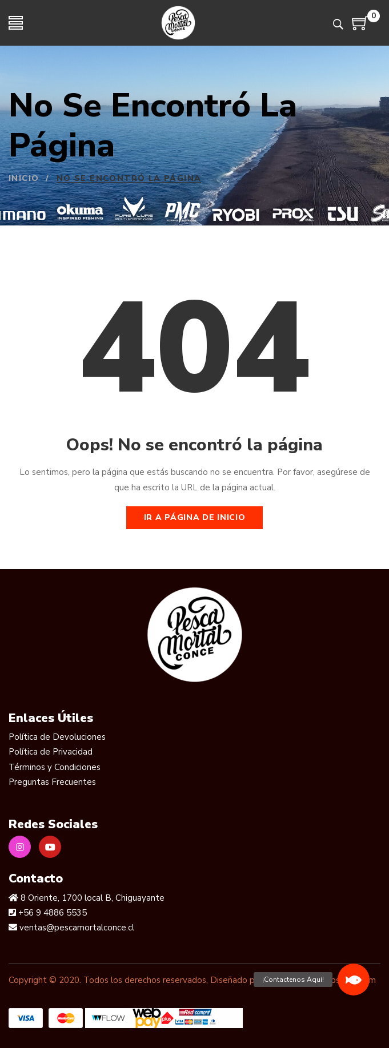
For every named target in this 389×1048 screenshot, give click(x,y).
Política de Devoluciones (57, 737)
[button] (354, 979)
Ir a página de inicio (195, 517)
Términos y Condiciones (55, 767)
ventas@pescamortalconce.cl (75, 927)
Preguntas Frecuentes (52, 782)
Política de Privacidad (51, 751)
